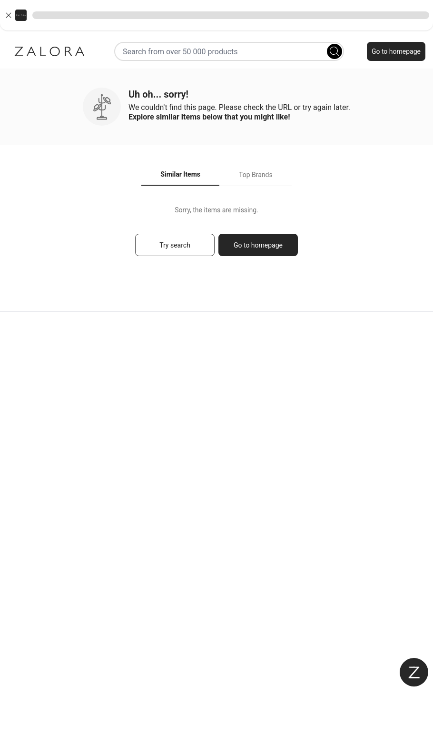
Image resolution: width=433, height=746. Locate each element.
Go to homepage (396, 51)
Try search (174, 245)
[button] (216, 15)
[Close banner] (8, 15)
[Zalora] (49, 51)
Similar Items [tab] (180, 174)
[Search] (334, 51)
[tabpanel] (216, 235)
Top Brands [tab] (256, 175)
